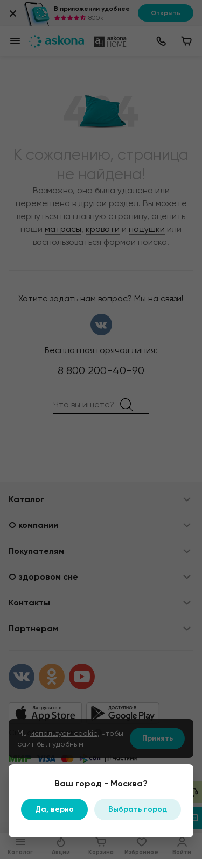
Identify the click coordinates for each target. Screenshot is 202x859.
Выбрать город (137, 809)
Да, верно (54, 809)
